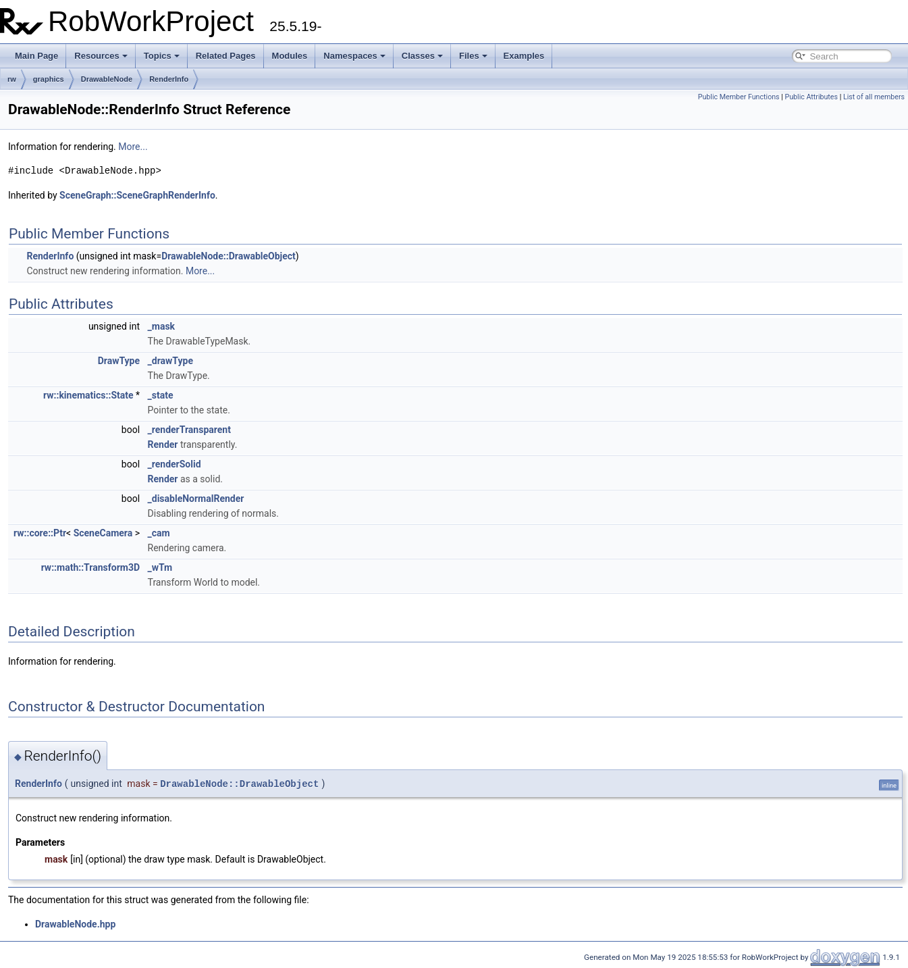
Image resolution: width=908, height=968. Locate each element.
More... (132, 146)
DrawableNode (106, 79)
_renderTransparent (189, 429)
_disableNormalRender (196, 498)
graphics (48, 79)
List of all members (874, 97)
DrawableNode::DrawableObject (228, 256)
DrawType (119, 360)
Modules (290, 56)
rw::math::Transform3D (90, 567)
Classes (422, 56)
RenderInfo (168, 79)
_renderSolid (174, 464)
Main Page (36, 56)
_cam (159, 533)
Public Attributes (811, 97)
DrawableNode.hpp (75, 924)
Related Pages (226, 56)
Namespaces (354, 56)
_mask (162, 326)
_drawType (170, 360)
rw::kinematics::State (88, 395)
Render (163, 444)
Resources (100, 56)
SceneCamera (103, 533)
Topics (162, 56)
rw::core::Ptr (40, 533)
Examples (524, 56)
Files (473, 56)
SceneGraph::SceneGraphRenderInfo (137, 195)
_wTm (160, 567)
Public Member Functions (739, 97)
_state (160, 395)
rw (11, 79)
